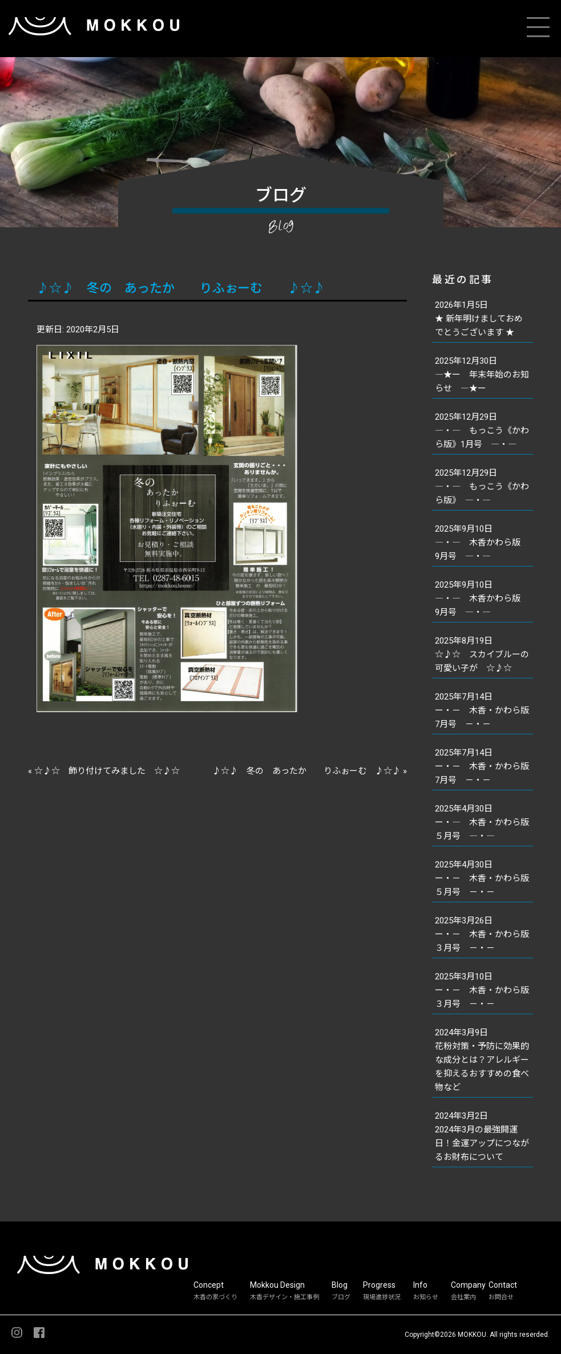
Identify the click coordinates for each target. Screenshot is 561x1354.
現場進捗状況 (382, 1297)
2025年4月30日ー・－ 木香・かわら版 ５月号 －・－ (484, 878)
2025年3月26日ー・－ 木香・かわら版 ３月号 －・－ (484, 934)
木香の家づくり (215, 1297)
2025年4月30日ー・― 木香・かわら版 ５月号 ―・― (484, 822)
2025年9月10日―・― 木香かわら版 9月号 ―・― (482, 542)
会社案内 (463, 1297)
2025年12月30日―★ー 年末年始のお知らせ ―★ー (482, 374)
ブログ (341, 1297)
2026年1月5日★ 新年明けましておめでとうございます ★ (479, 319)
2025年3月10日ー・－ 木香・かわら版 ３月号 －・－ (484, 990)
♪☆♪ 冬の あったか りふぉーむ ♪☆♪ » (309, 771)
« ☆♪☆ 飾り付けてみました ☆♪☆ (104, 771)
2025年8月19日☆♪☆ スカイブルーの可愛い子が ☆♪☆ (482, 654)
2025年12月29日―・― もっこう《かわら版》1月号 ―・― (482, 430)
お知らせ (425, 1297)
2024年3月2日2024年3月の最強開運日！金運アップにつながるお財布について (482, 1136)
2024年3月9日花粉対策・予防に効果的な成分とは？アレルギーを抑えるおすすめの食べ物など (482, 1059)
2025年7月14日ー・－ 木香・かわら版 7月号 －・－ (484, 710)
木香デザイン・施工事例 (284, 1297)
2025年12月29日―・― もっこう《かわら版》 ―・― (482, 486)
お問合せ (501, 1297)
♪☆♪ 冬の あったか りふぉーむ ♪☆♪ (181, 288)
